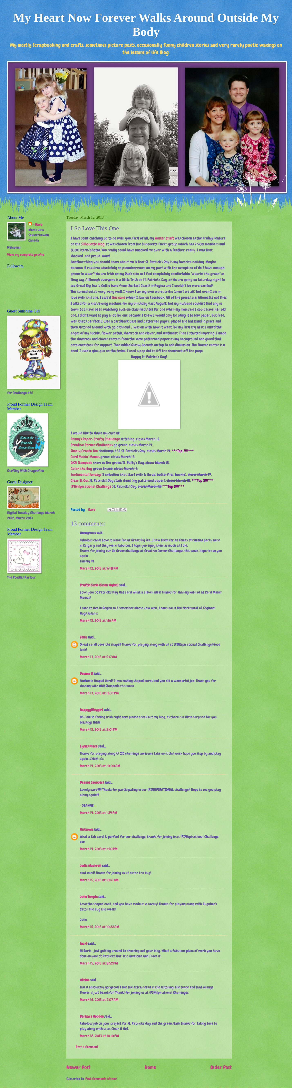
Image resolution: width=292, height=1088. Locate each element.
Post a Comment (87, 1046)
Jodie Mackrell (90, 865)
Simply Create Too (84, 450)
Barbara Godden (92, 1016)
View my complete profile (25, 254)
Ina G (83, 943)
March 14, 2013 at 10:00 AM (100, 765)
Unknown (86, 829)
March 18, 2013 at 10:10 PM (99, 1035)
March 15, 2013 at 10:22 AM (99, 926)
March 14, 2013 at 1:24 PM (98, 812)
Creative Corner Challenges (92, 444)
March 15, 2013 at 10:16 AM (99, 880)
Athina (84, 980)
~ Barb (91, 509)
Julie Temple (89, 896)
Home (150, 1067)
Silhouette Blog (93, 244)
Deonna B (86, 673)
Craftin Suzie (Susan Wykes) (99, 585)
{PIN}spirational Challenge (91, 486)
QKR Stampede (81, 462)
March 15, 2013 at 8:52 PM (99, 963)
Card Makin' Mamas (85, 456)
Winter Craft (164, 238)
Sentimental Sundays (86, 474)
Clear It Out (80, 480)
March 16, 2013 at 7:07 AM (99, 999)
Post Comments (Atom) (101, 1078)
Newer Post (78, 1067)
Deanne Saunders (92, 782)
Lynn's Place (88, 746)
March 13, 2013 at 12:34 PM (99, 693)
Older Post (221, 1067)
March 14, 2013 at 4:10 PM (98, 848)
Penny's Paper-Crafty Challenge (95, 439)
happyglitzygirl (91, 709)
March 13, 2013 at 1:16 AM (98, 620)
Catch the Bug (81, 468)
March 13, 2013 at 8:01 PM (98, 729)
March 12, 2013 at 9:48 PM (99, 568)
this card (118, 297)
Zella (83, 637)
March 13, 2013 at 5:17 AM (98, 656)
